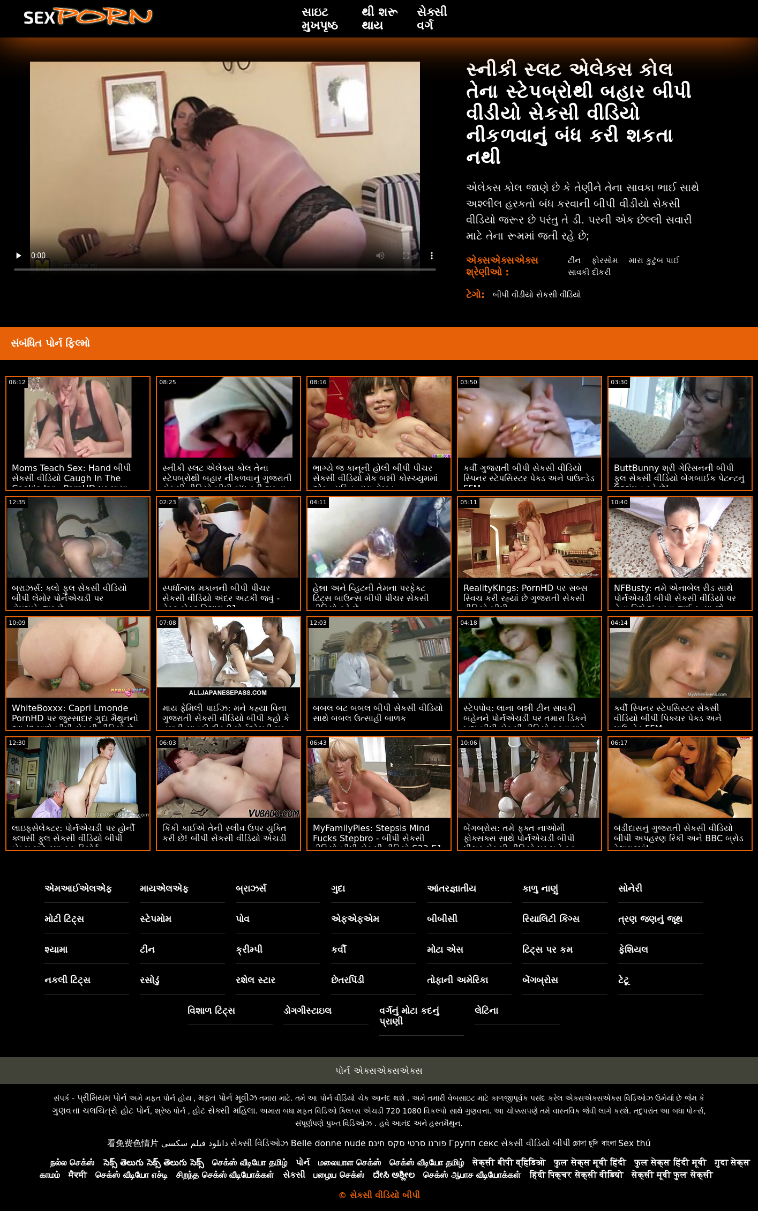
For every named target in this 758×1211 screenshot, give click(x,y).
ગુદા (338, 888)
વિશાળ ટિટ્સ (211, 1010)
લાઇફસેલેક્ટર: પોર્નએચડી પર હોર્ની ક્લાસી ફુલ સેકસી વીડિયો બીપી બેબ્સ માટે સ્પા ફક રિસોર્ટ (73, 838)
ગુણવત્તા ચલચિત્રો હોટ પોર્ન (100, 1110)
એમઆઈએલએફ (78, 888)
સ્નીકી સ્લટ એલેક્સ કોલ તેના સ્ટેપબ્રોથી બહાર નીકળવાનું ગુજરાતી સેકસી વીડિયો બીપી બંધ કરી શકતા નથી (227, 483)
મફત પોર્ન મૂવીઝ (227, 1098)
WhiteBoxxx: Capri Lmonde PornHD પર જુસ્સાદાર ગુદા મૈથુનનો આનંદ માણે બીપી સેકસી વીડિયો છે (75, 718)
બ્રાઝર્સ (251, 888)
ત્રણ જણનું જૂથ (650, 919)
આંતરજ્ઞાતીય (451, 888)
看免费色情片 (133, 1143)
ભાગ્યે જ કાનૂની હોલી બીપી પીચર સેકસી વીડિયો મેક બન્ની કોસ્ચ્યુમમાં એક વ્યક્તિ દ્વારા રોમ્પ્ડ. (375, 478)
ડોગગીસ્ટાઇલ (307, 1010)
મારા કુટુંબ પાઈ (654, 260)
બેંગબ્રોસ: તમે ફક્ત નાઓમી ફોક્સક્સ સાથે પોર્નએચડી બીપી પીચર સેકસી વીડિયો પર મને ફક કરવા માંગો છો (519, 843)
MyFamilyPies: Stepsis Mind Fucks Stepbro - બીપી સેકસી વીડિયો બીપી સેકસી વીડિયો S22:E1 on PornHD (377, 843)
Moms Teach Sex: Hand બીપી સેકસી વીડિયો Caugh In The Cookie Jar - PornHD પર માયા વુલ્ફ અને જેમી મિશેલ (71, 483)
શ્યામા (55, 949)
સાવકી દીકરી (589, 272)
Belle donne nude (328, 1143)
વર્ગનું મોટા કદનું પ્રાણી (409, 1016)
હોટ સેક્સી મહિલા (223, 1110)
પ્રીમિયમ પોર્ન (102, 1098)
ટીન (573, 260)
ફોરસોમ (604, 260)
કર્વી (338, 949)
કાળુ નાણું (540, 888)
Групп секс (474, 1143)
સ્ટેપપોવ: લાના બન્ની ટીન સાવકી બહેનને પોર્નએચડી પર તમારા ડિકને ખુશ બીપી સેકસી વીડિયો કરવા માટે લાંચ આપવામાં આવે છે (525, 723)
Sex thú (634, 1143)
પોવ (243, 919)
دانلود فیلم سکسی (194, 1143)
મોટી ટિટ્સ (64, 919)
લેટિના (486, 1010)
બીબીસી (442, 919)
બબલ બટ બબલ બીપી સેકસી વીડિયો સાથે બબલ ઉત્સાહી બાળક (378, 713)
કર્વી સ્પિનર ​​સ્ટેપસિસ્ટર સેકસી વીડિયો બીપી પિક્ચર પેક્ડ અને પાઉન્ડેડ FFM (668, 718)
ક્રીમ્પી (249, 949)
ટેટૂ (623, 980)
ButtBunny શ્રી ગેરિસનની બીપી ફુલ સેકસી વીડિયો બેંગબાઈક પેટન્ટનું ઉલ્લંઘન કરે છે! (679, 478)
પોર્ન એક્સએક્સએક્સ (378, 1070)
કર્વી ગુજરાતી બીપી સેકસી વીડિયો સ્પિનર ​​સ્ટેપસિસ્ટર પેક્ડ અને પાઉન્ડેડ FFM (529, 478)
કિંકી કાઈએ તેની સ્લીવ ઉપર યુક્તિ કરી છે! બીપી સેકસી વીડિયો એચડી (224, 833)
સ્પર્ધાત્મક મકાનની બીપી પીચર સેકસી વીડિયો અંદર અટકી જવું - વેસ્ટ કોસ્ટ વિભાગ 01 (221, 598)
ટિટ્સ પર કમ (547, 949)
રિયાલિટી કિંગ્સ (551, 919)
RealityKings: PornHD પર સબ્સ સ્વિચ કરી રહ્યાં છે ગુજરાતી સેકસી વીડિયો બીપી (525, 598)
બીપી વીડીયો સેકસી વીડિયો (541, 294)
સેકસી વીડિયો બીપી (536, 1143)
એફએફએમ (355, 919)
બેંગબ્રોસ (540, 980)
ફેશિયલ (633, 949)
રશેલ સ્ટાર (255, 980)
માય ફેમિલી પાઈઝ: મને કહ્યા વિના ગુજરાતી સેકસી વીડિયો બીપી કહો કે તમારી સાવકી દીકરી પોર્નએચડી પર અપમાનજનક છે (225, 723)
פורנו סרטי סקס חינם (407, 1143)
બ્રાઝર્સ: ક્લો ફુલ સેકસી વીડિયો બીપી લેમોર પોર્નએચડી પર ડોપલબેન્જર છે (69, 598)
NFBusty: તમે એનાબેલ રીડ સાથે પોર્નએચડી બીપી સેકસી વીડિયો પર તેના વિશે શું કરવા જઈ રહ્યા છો (675, 598)
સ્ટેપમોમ (155, 919)
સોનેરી (630, 888)
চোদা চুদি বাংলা (594, 1143)
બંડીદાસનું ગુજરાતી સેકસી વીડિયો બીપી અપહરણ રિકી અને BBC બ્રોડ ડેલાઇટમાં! (679, 838)
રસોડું (149, 980)
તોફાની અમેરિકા (457, 980)
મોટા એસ (445, 949)
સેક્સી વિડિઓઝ (259, 1143)
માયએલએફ (164, 888)
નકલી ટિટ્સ (67, 980)
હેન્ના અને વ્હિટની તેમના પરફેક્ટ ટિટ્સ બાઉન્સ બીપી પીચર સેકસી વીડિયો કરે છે (371, 598)
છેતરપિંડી (347, 980)
